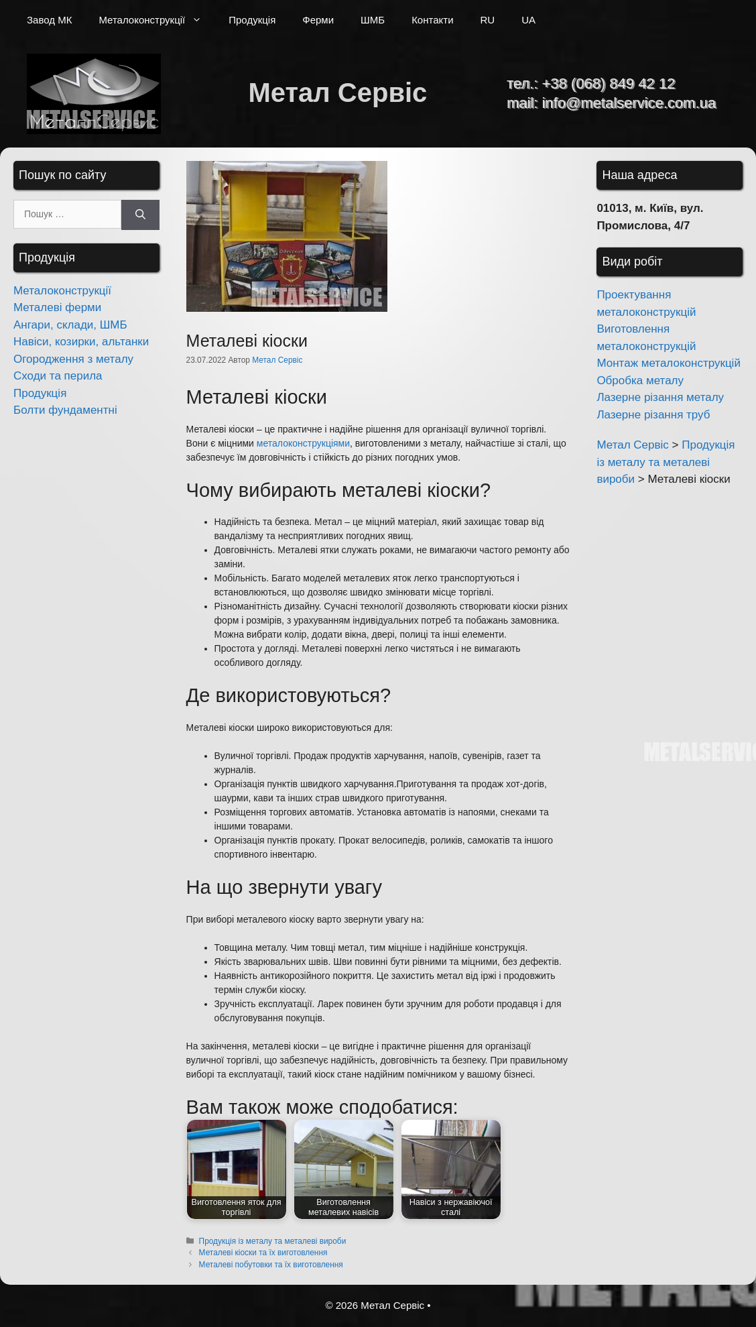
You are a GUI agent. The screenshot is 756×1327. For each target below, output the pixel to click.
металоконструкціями (303, 443)
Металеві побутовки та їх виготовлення (271, 1264)
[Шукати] (140, 215)
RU (488, 19)
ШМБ (373, 19)
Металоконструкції (157, 20)
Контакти (432, 19)
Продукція (252, 19)
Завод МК (49, 19)
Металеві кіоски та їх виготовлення (263, 1252)
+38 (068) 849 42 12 (608, 83)
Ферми (318, 19)
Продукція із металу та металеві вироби (272, 1241)
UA (528, 19)
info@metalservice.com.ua (629, 103)
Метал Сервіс (337, 92)
